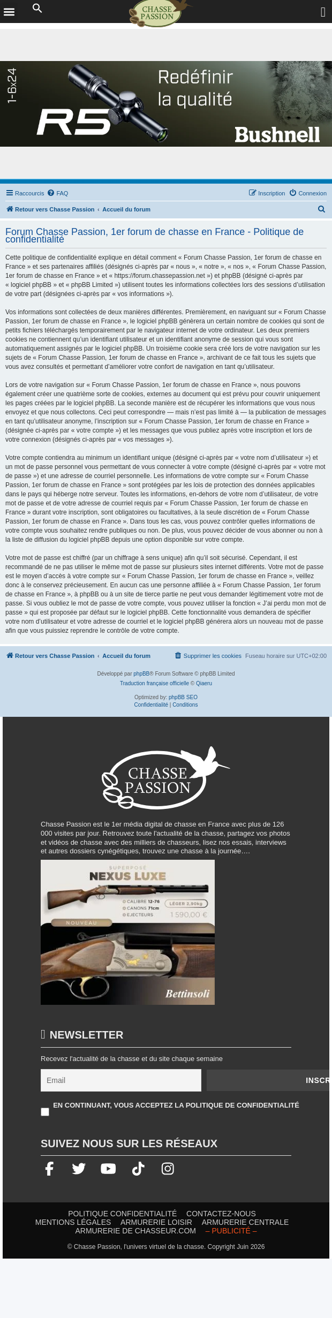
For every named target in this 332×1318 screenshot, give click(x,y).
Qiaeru (204, 683)
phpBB (141, 674)
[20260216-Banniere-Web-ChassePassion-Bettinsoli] (128, 937)
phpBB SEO (183, 697)
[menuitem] (57, 193)
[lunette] (166, 104)
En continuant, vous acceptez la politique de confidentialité (176, 1105)
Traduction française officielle (154, 683)
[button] (37, 8)
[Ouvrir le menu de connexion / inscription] (324, 12)
